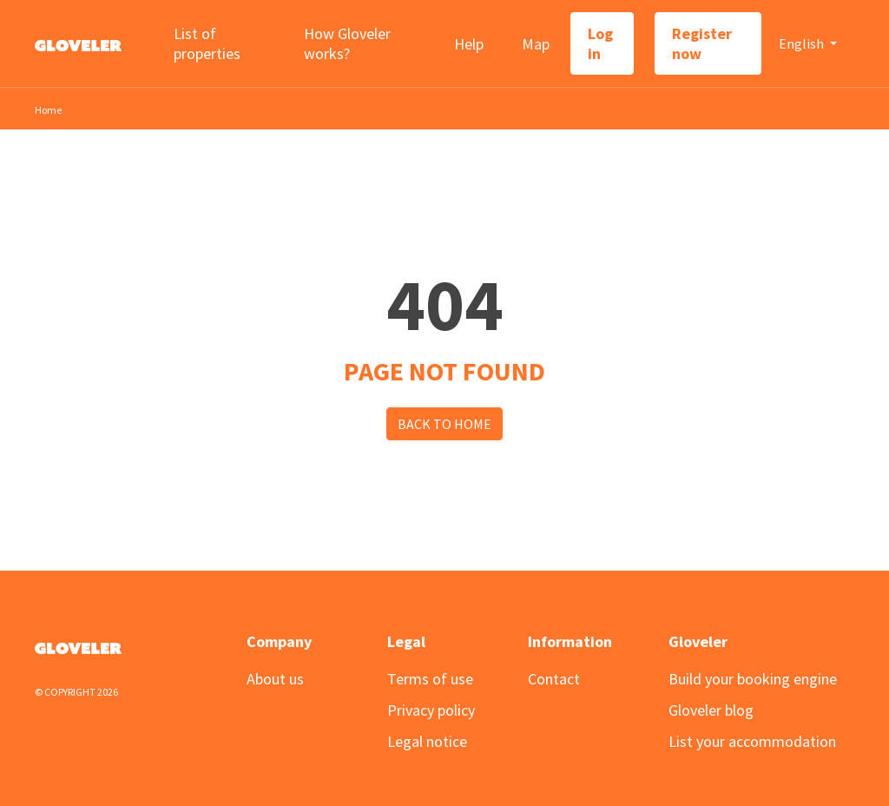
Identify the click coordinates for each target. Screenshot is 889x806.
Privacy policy (431, 710)
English (802, 43)
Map (536, 44)
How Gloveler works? (347, 43)
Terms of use (430, 679)
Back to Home (444, 424)
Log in (600, 43)
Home (48, 109)
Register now (702, 43)
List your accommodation (752, 741)
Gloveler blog (711, 710)
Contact (554, 679)
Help (469, 44)
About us (275, 679)
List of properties (207, 43)
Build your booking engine (752, 679)
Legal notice (427, 741)
